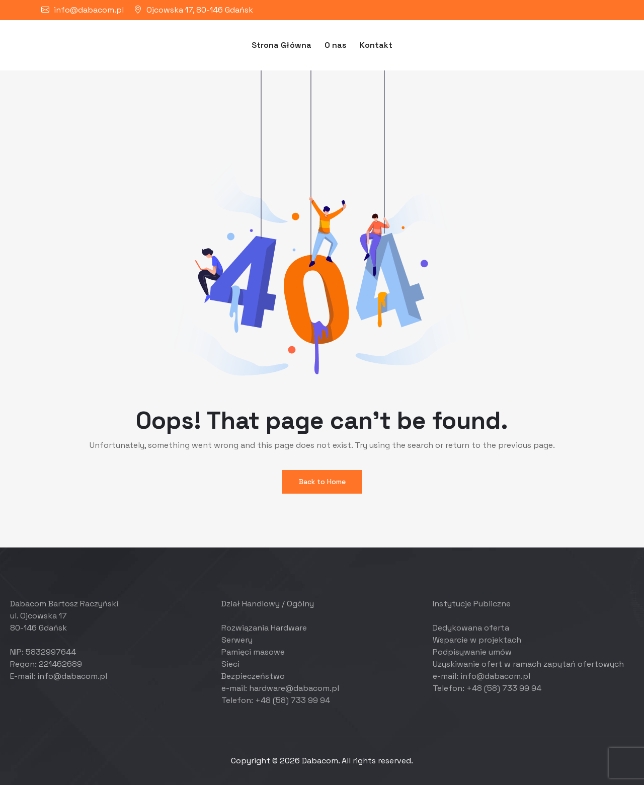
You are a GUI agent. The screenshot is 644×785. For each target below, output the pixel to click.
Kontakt (376, 45)
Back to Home (322, 481)
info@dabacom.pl (89, 10)
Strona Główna (281, 45)
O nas (336, 45)
